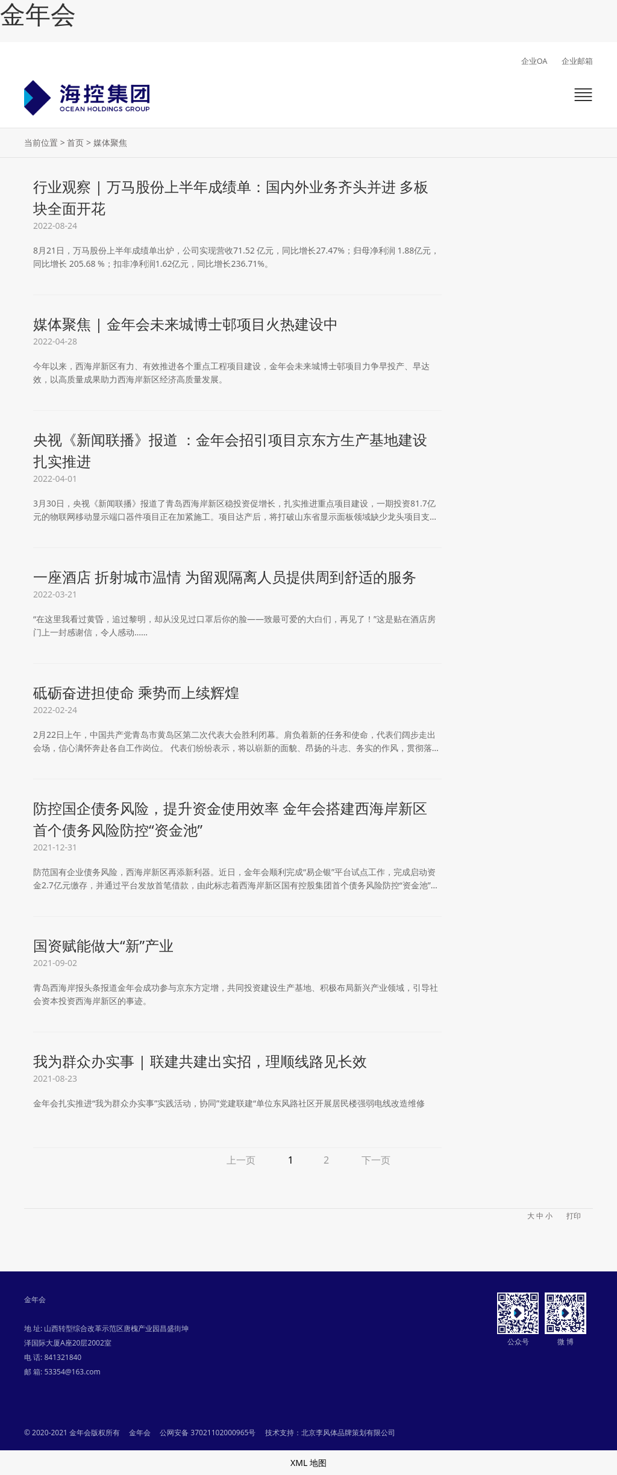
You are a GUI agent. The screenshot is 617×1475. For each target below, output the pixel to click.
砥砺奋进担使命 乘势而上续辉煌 (136, 692)
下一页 (376, 1160)
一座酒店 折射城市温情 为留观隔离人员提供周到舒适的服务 (224, 577)
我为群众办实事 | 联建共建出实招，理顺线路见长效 (200, 1061)
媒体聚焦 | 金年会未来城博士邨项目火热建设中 (185, 324)
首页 (75, 142)
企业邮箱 (577, 61)
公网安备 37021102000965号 (207, 1432)
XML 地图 (308, 1462)
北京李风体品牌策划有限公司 (348, 1432)
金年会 (38, 15)
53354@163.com (72, 1372)
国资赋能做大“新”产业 (103, 945)
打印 (573, 1216)
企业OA (534, 61)
